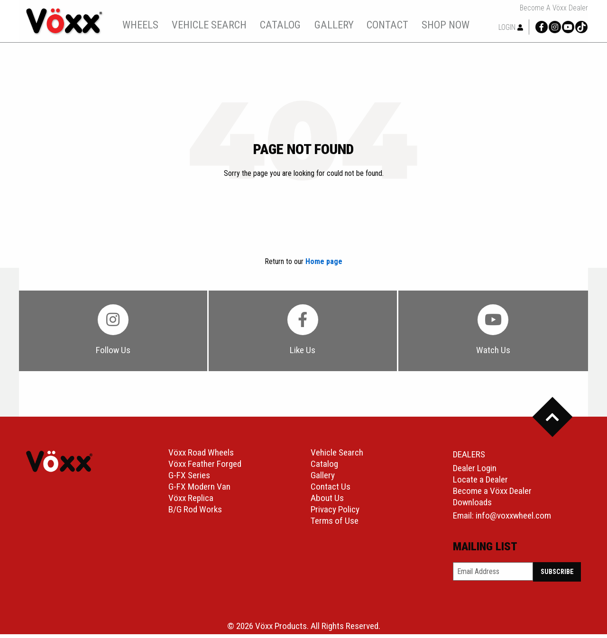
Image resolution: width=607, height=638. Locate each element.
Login (510, 27)
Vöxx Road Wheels (201, 456)
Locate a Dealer (480, 483)
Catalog (324, 467)
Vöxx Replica (190, 501)
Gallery (323, 479)
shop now (451, 24)
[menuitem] (145, 24)
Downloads (472, 506)
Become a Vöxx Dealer (554, 8)
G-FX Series (189, 479)
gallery (339, 24)
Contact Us (330, 490)
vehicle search (214, 24)
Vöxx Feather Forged (204, 467)
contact (393, 24)
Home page (323, 261)
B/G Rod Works (195, 513)
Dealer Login (475, 471)
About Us (327, 501)
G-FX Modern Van (199, 490)
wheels (146, 24)
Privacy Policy (335, 513)
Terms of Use (335, 524)
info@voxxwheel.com (513, 519)
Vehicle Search (337, 456)
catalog (286, 24)
